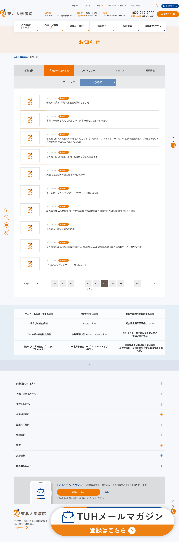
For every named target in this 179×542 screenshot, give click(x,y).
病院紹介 (102, 26)
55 (121, 283)
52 (96, 283)
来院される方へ (23, 404)
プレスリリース (89, 70)
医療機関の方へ (153, 26)
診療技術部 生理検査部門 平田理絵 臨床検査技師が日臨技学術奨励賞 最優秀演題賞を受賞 (90, 211)
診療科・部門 (77, 26)
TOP (15, 57)
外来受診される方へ (26, 26)
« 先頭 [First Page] (27, 283)
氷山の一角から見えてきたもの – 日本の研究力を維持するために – (78, 120)
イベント (91, 523)
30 (71, 283)
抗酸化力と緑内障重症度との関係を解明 (65, 174)
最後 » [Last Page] (89, 289)
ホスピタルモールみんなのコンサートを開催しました (72, 193)
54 (112, 283)
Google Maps (21, 528)
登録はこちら (78, 492)
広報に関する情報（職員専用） (118, 519)
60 (137, 283)
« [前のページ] (37, 283)
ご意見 (138, 523)
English (75, 6)
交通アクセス (168, 14)
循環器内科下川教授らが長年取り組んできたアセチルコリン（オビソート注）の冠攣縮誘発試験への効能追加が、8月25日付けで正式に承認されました (102, 140)
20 (63, 283)
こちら (89, 498)
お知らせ (79, 523)
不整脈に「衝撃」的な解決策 (60, 229)
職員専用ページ (170, 6)
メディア (120, 70)
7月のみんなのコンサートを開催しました (66, 265)
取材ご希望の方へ (95, 519)
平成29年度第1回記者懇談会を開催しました (67, 102)
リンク (163, 523)
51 (88, 283)
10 (55, 283)
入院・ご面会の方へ (51, 26)
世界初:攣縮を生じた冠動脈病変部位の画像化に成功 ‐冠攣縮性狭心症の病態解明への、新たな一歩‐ (94, 247)
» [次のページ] (154, 283)
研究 (18, 445)
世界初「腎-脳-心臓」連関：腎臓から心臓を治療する (72, 156)
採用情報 (127, 26)
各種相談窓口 (22, 414)
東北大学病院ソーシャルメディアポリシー (150, 519)
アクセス (173, 503)
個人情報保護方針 (125, 523)
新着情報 (24, 57)
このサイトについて (106, 523)
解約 (107, 492)
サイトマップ (151, 523)
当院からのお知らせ (59, 70)
